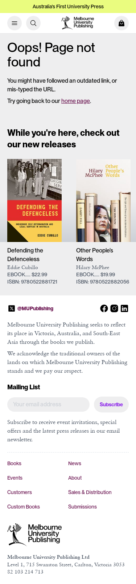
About (75, 478)
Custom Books (23, 507)
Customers (19, 492)
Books (14, 463)
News (74, 463)
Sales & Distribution (90, 492)
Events (14, 478)
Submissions (82, 507)
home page (75, 101)
